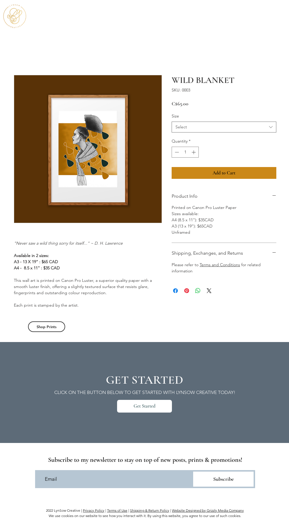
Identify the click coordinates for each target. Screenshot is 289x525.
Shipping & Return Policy (149, 510)
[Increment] (194, 152)
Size (175, 116)
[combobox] (224, 127)
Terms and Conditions (220, 264)
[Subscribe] (223, 479)
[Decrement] (176, 152)
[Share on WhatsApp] (197, 290)
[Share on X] (209, 290)
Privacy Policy (93, 510)
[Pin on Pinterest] (186, 290)
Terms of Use (117, 510)
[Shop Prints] (46, 326)
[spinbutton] (185, 152)
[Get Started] (144, 406)
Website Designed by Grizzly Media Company (208, 510)
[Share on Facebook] (175, 290)
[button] (278, 15)
